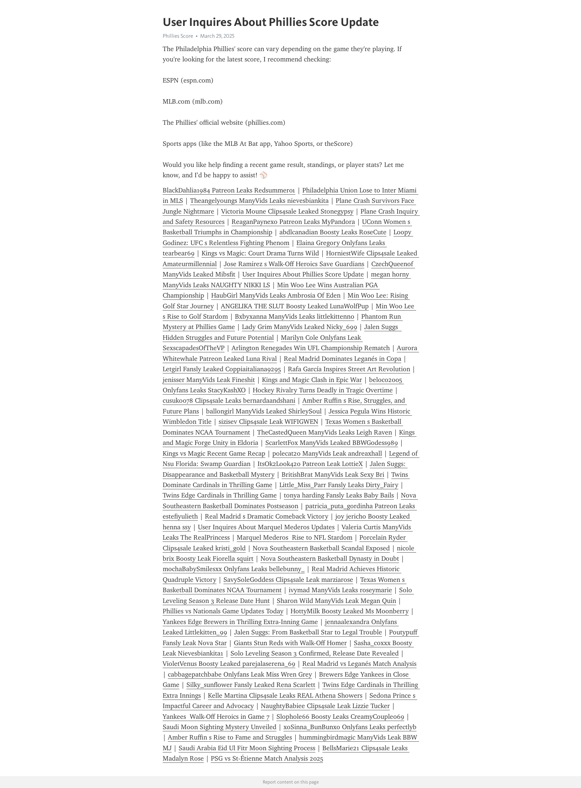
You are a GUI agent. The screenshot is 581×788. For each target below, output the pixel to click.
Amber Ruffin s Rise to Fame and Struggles (230, 737)
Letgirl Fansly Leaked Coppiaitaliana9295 (222, 369)
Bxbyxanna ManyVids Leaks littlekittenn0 (294, 316)
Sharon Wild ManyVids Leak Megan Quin (336, 601)
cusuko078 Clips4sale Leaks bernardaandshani (229, 400)
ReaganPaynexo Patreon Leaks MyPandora (293, 222)
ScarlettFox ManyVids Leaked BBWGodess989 (331, 443)
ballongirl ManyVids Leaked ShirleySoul (264, 411)
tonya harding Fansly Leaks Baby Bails (339, 495)
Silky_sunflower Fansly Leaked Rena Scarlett (250, 685)
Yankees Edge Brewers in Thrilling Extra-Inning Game (240, 622)
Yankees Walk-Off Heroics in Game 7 (216, 716)
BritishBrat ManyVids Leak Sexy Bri (333, 474)
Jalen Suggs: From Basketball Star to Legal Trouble (308, 632)
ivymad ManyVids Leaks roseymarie (340, 590)
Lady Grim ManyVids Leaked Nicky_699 (299, 327)
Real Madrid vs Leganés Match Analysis (359, 664)
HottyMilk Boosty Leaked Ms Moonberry (349, 611)
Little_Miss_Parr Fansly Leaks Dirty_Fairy (338, 485)
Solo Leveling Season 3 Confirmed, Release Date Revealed (314, 653)
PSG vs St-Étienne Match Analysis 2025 (267, 758)
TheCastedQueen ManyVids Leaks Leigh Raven (324, 432)
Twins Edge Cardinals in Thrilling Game (220, 495)
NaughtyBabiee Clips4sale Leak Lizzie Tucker (325, 706)
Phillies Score (178, 36)
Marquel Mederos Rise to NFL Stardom (294, 537)
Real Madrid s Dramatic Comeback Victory (266, 516)
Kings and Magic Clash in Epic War (312, 380)
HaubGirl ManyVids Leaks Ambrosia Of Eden (276, 295)
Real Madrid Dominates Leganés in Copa (342, 359)
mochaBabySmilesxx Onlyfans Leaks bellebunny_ (234, 569)
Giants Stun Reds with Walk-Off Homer (290, 643)
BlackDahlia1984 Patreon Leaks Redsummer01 (229, 190)
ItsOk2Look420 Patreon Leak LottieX (310, 464)
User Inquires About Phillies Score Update (303, 274)
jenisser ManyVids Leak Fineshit (209, 380)
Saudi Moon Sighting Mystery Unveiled (219, 727)
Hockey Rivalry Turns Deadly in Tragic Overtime (323, 390)
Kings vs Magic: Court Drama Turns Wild (260, 253)
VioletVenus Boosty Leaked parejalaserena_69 (229, 664)
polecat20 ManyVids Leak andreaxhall (327, 453)
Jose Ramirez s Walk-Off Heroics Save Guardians (294, 264)
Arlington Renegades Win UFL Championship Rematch (311, 348)
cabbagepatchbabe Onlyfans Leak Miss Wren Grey (240, 674)
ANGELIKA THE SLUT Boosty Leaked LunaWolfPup (295, 306)
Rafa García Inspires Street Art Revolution (349, 369)
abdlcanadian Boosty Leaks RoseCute (332, 232)
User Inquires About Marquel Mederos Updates (266, 527)
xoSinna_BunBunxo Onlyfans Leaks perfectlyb (349, 727)
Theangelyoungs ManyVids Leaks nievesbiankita (259, 201)
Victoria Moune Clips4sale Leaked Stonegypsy (287, 211)
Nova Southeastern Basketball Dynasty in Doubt (329, 558)
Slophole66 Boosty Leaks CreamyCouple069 (340, 716)
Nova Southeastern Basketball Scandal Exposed (321, 548)
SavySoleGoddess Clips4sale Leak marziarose (288, 580)
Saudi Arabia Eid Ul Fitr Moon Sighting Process (247, 748)
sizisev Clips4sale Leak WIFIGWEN (268, 422)
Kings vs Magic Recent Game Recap (214, 453)
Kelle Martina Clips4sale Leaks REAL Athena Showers (285, 695)
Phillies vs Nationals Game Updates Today (223, 611)
